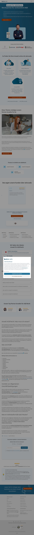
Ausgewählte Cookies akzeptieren (17, 273)
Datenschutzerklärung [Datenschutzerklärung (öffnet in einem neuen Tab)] (25, 267)
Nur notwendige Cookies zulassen (17, 276)
